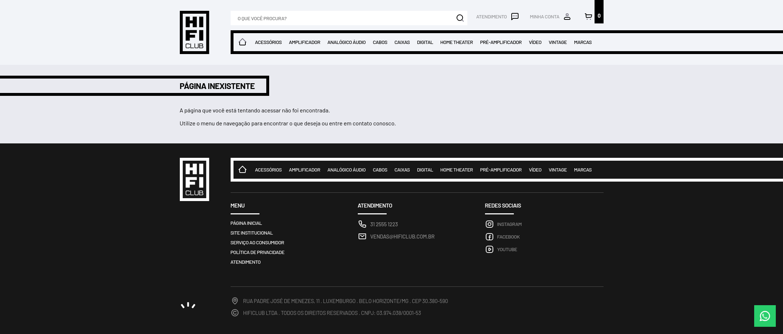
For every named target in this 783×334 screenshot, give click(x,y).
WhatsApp (765, 316)
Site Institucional (252, 233)
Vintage (558, 42)
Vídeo (535, 42)
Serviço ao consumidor (257, 242)
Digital (425, 42)
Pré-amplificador (500, 42)
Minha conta (545, 16)
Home (242, 42)
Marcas (583, 42)
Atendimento (491, 16)
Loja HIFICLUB (194, 32)
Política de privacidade (258, 252)
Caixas (402, 42)
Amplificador (304, 42)
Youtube (507, 249)
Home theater (456, 42)
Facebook (508, 236)
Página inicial (246, 223)
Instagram (509, 224)
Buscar (460, 18)
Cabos (380, 42)
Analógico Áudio (346, 42)
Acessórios (268, 42)
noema (188, 305)
